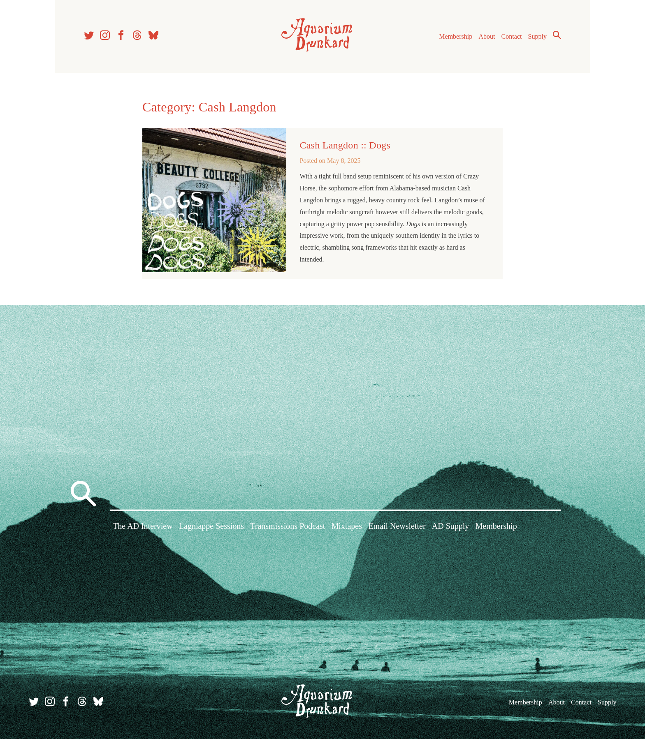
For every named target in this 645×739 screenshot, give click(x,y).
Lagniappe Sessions (211, 526)
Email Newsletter (396, 526)
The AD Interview (143, 526)
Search (557, 35)
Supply (537, 36)
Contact (511, 36)
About (486, 36)
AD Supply (450, 526)
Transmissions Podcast (287, 526)
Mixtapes (347, 526)
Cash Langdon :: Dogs (344, 145)
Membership (455, 36)
